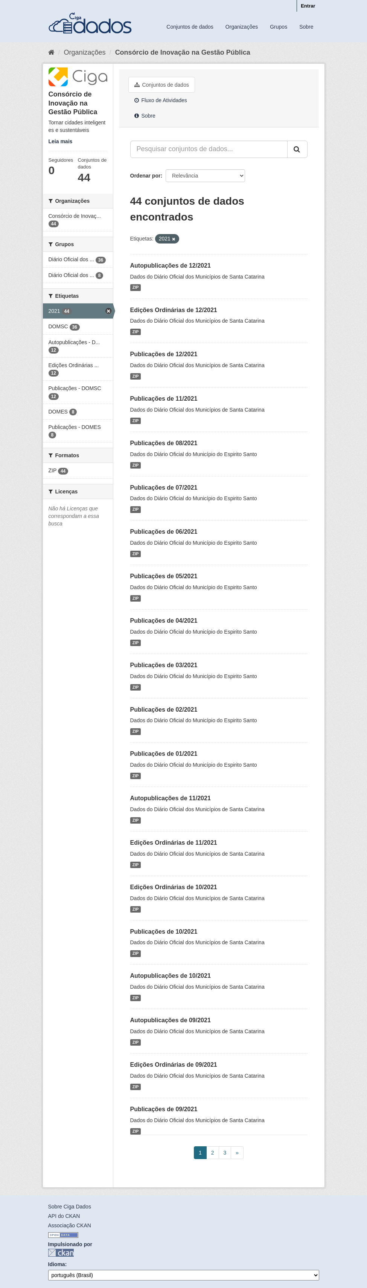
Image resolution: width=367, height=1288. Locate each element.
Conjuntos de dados (189, 27)
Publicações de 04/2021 (164, 620)
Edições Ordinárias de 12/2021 (173, 310)
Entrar (308, 6)
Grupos (278, 27)
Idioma (56, 1264)
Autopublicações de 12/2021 (170, 265)
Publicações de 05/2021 (164, 576)
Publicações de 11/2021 (164, 398)
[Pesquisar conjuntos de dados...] (209, 149)
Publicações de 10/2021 (164, 931)
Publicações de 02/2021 (164, 709)
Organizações (241, 27)
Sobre (306, 27)
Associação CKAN (69, 1225)
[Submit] (297, 149)
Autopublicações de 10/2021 (170, 976)
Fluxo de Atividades (160, 100)
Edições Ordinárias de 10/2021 (173, 887)
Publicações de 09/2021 (164, 1109)
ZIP (135, 287)
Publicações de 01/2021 (164, 753)
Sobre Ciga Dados (69, 1207)
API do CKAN (64, 1216)
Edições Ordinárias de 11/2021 (173, 842)
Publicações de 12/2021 (164, 354)
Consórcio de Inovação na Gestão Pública (182, 52)
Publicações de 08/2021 (164, 443)
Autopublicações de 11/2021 (170, 798)
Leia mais (61, 141)
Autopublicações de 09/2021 (170, 1020)
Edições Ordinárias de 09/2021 (173, 1064)
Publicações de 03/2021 (164, 665)
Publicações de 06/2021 (164, 531)
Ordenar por (145, 176)
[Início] (51, 52)
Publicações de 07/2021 (164, 487)
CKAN (61, 1253)
